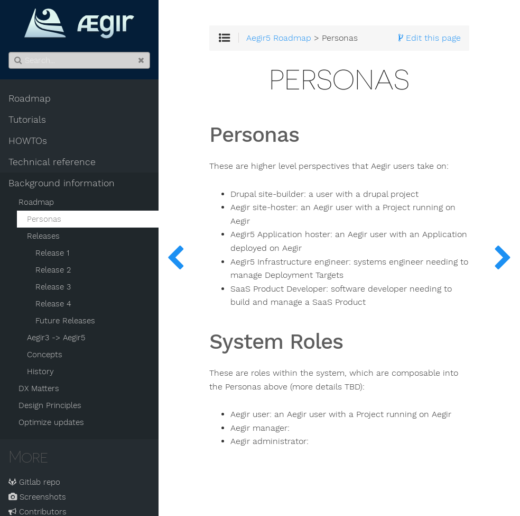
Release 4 (53, 304)
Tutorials (27, 119)
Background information (61, 183)
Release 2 (53, 270)
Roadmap (29, 98)
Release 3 (53, 287)
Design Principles (49, 405)
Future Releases (65, 320)
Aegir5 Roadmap (278, 38)
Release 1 (52, 253)
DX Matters (38, 388)
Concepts (44, 354)
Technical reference (52, 162)
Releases (43, 236)
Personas (44, 219)
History (40, 371)
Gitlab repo (34, 482)
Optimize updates (51, 422)
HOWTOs (27, 140)
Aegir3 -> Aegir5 (56, 337)
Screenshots (37, 497)
